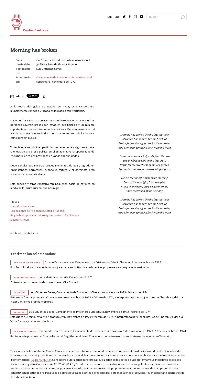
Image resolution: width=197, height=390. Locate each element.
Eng (117, 16)
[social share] (44, 96)
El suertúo (19, 293)
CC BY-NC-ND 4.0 (40, 359)
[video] (147, 92)
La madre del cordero (25, 331)
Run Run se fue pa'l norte (27, 262)
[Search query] (167, 16)
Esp (109, 16)
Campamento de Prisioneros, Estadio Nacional (64, 77)
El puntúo (19, 312)
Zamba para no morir (24, 277)
